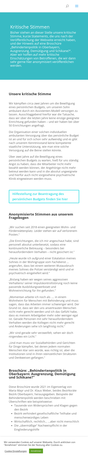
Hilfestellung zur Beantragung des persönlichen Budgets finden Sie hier (40, 196)
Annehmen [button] (36, 451)
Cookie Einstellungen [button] (16, 451)
